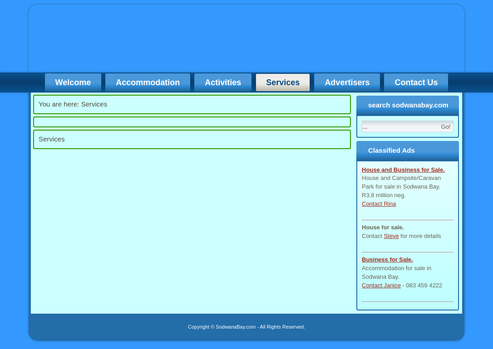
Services (283, 82)
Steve (391, 236)
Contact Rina (379, 203)
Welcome (73, 82)
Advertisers (347, 82)
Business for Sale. (387, 259)
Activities (223, 82)
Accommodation (148, 82)
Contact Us (416, 82)
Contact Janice (381, 285)
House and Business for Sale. (403, 169)
